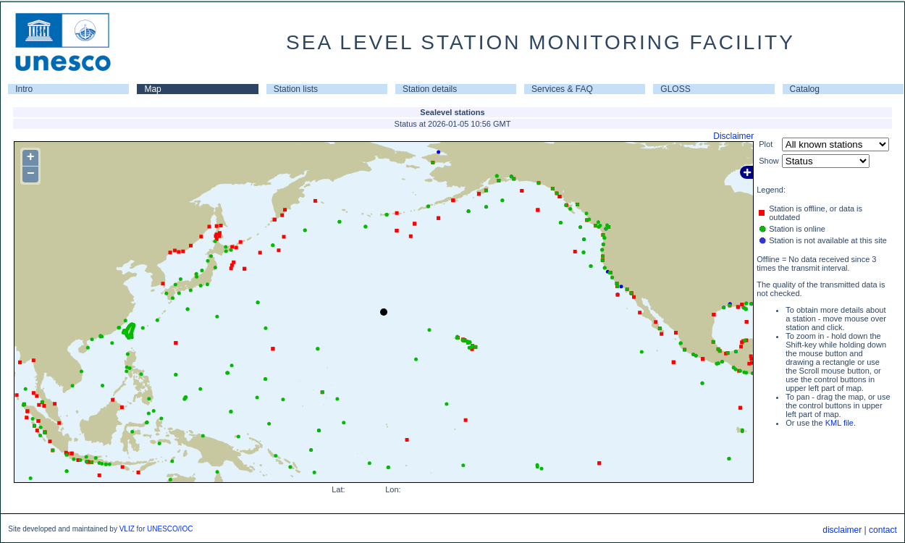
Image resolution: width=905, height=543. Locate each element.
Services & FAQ (562, 89)
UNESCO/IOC (170, 529)
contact (883, 530)
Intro (24, 89)
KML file (839, 422)
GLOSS (675, 89)
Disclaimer (733, 136)
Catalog (805, 89)
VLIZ (127, 529)
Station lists (296, 89)
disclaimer (842, 530)
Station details (430, 89)
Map (152, 89)
